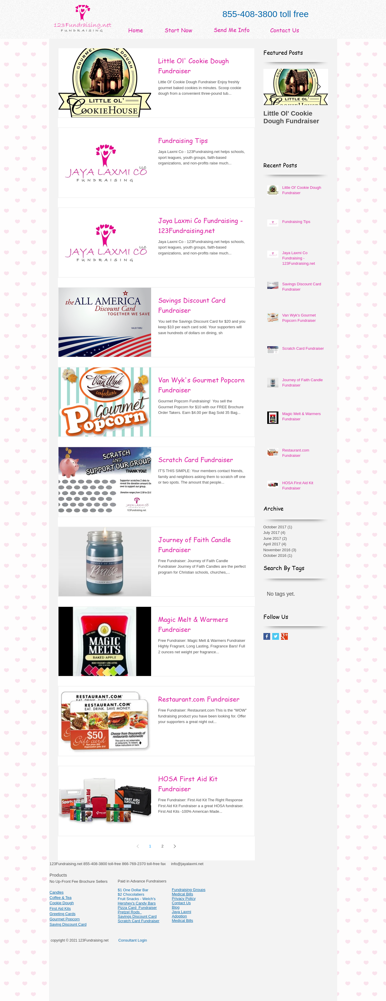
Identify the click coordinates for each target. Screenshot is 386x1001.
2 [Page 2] (162, 846)
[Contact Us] (284, 30)
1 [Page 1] (150, 846)
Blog (176, 907)
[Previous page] (138, 846)
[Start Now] (178, 30)
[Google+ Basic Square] (284, 636)
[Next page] (175, 846)
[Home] (136, 30)
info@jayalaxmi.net (187, 864)
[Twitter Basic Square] (275, 636)
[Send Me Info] (232, 30)
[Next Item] (318, 86)
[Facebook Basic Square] (266, 636)
